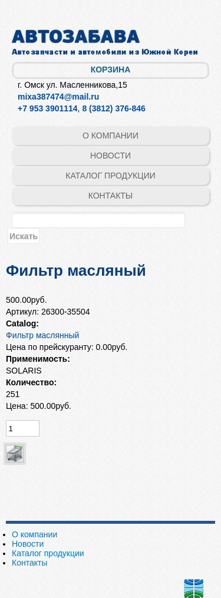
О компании (110, 135)
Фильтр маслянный (42, 335)
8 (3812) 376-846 (113, 108)
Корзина (111, 69)
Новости (110, 155)
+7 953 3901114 (48, 108)
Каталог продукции (110, 175)
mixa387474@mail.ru (58, 96)
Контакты (110, 195)
